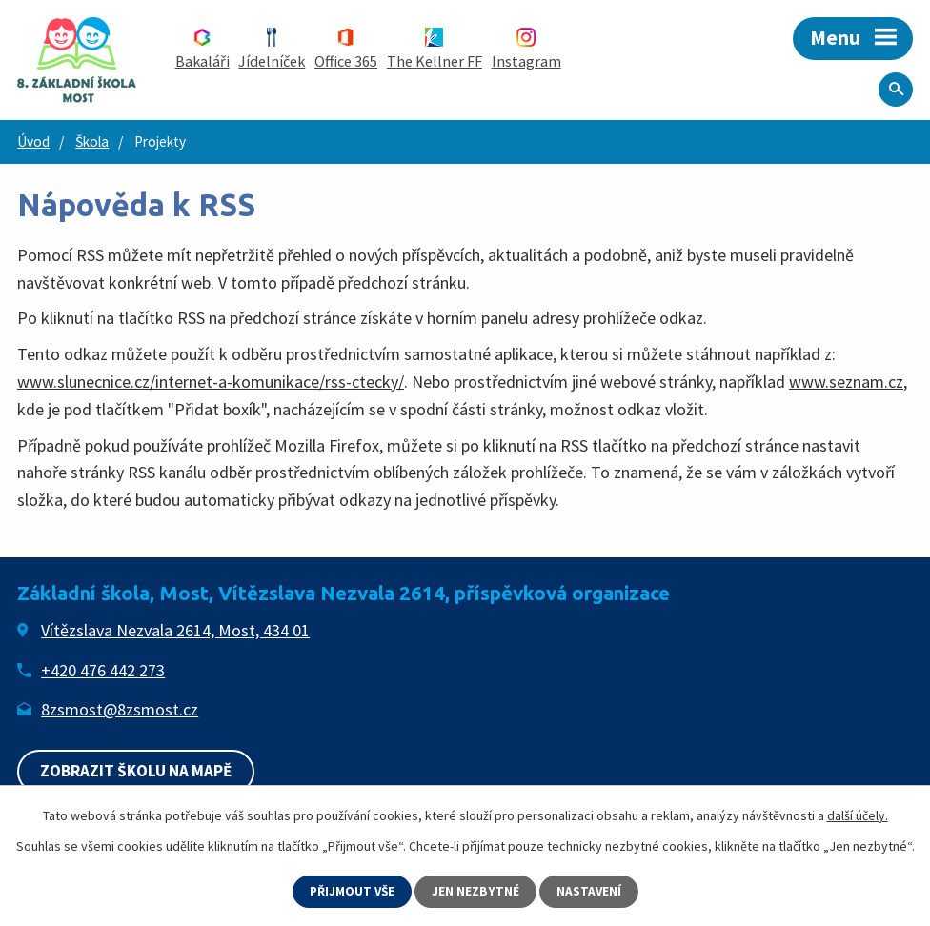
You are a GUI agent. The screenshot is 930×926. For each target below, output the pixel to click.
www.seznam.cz (846, 382)
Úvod (33, 141)
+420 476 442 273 (103, 670)
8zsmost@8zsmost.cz (119, 709)
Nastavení (591, 890)
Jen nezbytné (477, 890)
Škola (92, 141)
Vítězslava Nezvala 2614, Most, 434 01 (175, 630)
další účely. (857, 814)
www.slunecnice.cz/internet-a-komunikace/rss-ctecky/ (210, 382)
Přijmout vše (351, 890)
